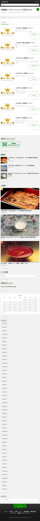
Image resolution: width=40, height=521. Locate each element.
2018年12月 (5, 471)
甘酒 (16, 47)
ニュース (26, 46)
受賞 (33, 61)
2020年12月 (5, 402)
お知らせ (11, 511)
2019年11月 (5, 435)
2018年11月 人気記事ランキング (24, 58)
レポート (27, 61)
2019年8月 (4, 442)
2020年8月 (4, 413)
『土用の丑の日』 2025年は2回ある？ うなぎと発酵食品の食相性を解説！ (16, 210)
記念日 (24, 92)
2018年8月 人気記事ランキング (24, 103)
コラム (22, 31)
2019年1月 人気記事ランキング (24, 28)
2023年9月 (4, 370)
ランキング (25, 30)
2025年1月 (4, 330)
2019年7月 (4, 445)
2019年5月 (4, 453)
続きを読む (34, 34)
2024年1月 (4, 359)
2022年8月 (4, 388)
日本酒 (30, 31)
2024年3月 (4, 352)
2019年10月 (5, 438)
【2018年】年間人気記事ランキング (25, 42)
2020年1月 (4, 427)
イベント (18, 31)
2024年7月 (4, 337)
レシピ (27, 106)
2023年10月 (5, 366)
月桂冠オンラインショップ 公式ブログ (16, 10)
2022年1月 (4, 391)
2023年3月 (4, 384)
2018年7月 (4, 489)
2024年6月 (4, 341)
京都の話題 (26, 511)
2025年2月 (4, 327)
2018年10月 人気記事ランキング (24, 73)
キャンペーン (23, 76)
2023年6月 (4, 377)
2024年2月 (4, 356)
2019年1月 (4, 467)
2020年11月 (5, 406)
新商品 (36, 61)
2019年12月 (5, 431)
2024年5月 (4, 345)
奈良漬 (17, 122)
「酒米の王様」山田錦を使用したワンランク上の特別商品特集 (21, 165)
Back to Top (20, 506)
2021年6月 (4, 399)
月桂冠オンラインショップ (23, 513)
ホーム (6, 511)
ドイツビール (23, 91)
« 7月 (3, 312)
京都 (34, 46)
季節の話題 (4, 212)
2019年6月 (4, 449)
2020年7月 (4, 417)
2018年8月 (4, 485)
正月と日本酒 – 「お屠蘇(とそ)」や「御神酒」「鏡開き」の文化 (14, 263)
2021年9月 (4, 395)
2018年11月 (5, 474)
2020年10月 (5, 409)
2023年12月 (5, 363)
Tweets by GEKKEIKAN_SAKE (8, 286)
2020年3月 (4, 424)
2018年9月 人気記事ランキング (24, 88)
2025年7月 (4, 323)
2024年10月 (5, 334)
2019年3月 (4, 460)
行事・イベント (18, 511)
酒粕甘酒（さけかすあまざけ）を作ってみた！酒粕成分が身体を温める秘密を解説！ (18, 237)
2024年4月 (4, 348)
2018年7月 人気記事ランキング (24, 118)
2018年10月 (5, 478)
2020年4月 (4, 420)
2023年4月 (4, 381)
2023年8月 (4, 373)
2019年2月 (4, 463)
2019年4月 (4, 456)
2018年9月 (4, 481)
